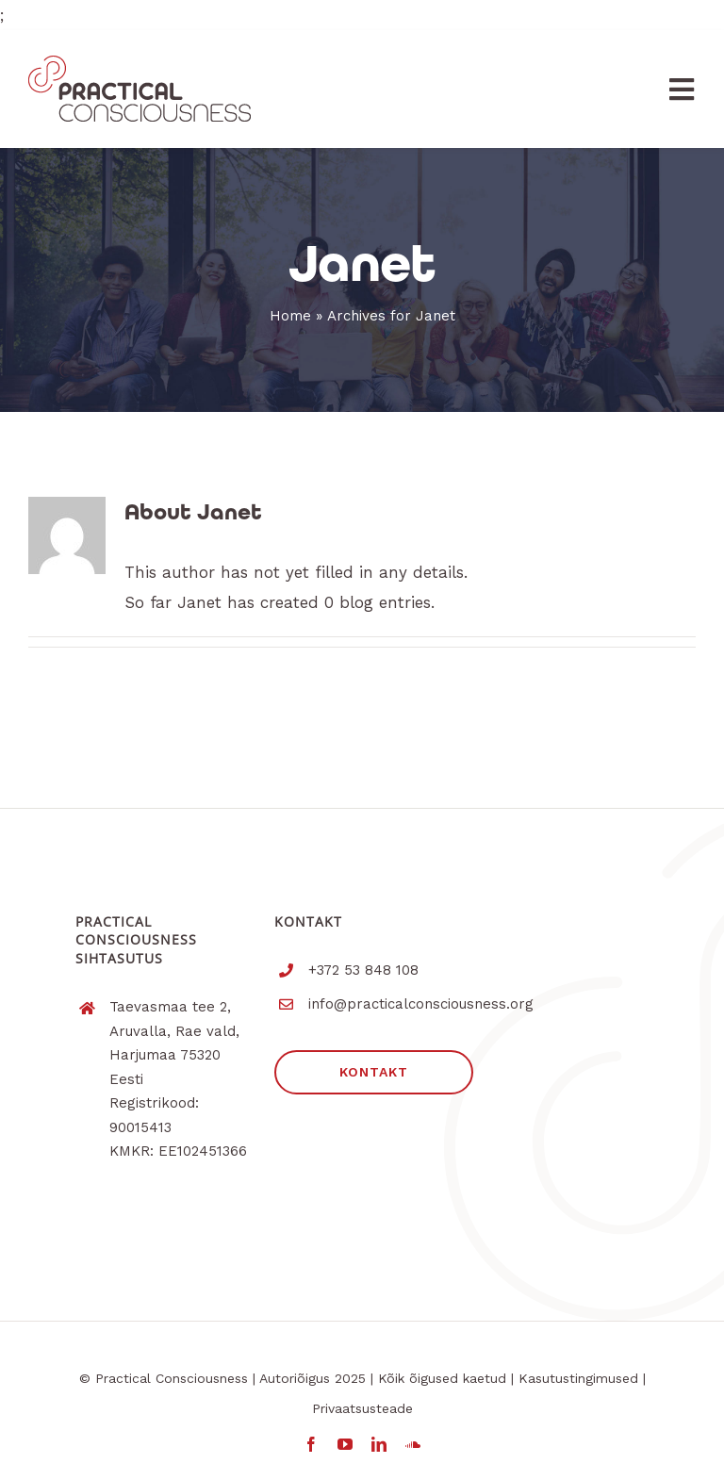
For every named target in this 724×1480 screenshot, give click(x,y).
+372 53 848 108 (363, 970)
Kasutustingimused (578, 1378)
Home (290, 315)
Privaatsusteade (362, 1408)
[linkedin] (379, 1444)
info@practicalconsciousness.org (421, 1003)
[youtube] (345, 1444)
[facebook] (311, 1444)
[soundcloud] (412, 1444)
